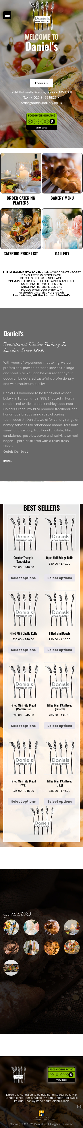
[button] (7, 15)
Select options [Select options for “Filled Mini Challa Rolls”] (23, 650)
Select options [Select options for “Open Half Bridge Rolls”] (59, 578)
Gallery (62, 253)
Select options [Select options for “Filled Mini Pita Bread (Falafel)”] (59, 726)
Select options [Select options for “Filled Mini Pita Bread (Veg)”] (23, 801)
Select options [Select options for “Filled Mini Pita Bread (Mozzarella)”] (23, 726)
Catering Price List (21, 253)
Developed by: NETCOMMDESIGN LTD (41, 1117)
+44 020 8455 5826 (40, 97)
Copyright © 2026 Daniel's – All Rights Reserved (41, 1124)
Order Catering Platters (21, 200)
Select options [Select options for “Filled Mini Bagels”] (59, 650)
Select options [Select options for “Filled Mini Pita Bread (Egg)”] (59, 801)
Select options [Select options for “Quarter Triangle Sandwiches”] (23, 578)
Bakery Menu (62, 198)
